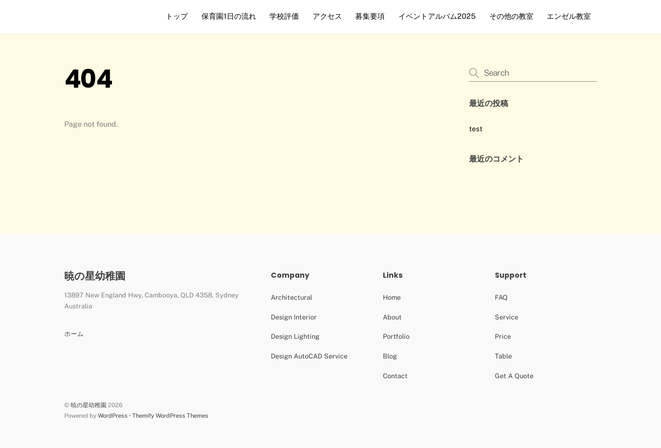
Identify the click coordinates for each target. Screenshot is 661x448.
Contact (395, 376)
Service (506, 317)
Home (392, 297)
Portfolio (396, 336)
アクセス (327, 16)
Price (503, 336)
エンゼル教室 (569, 16)
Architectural (291, 297)
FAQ (501, 297)
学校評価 (284, 16)
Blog (390, 356)
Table (503, 356)
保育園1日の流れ (229, 16)
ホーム (74, 333)
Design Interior (294, 317)
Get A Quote (514, 376)
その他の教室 (511, 16)
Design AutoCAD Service (309, 356)
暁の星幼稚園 (88, 405)
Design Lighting (295, 336)
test (475, 129)
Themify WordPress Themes (170, 415)
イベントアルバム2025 (437, 16)
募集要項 (370, 16)
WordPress (113, 415)
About (392, 317)
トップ (177, 16)
